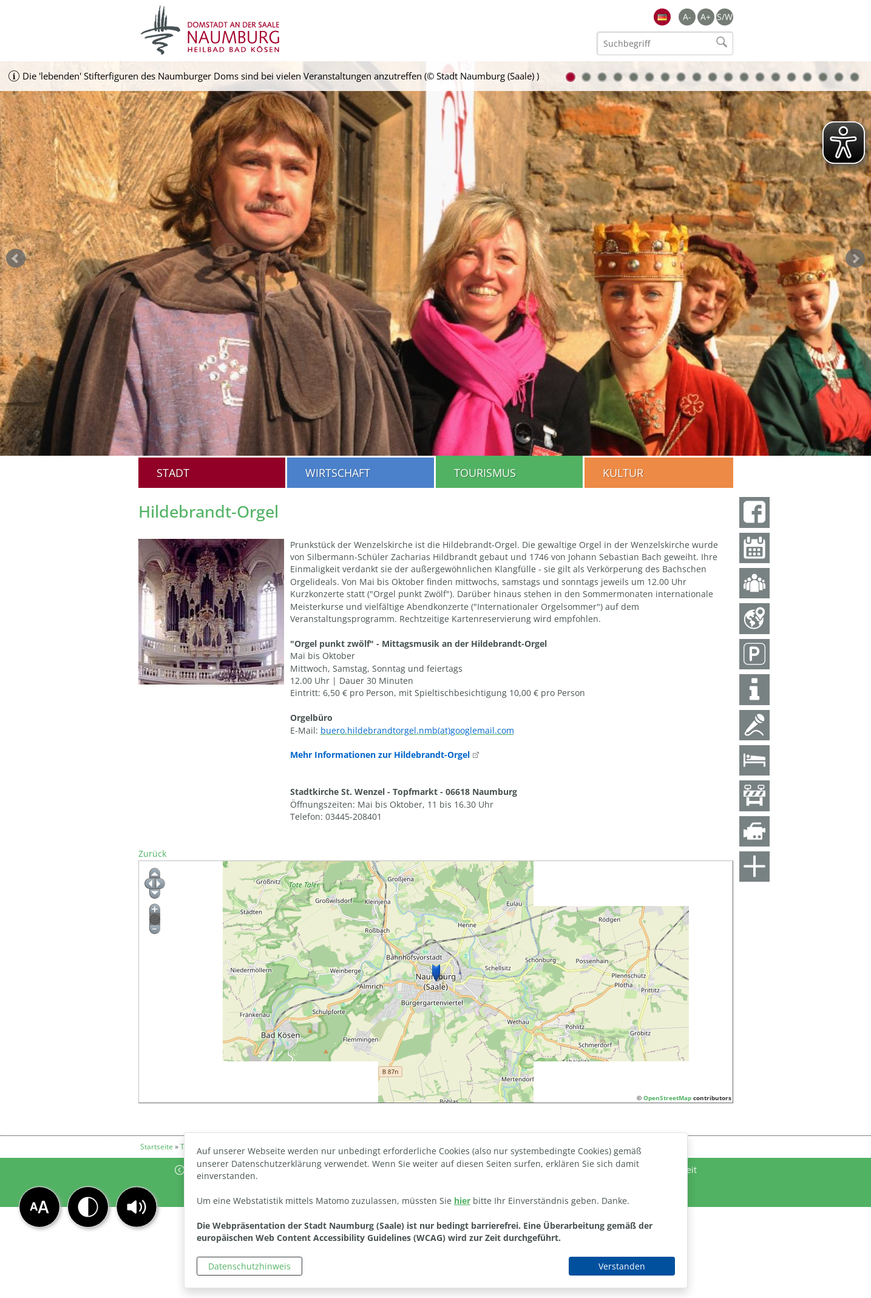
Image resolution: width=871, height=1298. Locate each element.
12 (744, 77)
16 (807, 77)
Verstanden (621, 1266)
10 (712, 77)
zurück (15, 258)
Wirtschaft (337, 472)
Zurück (152, 853)
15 (791, 77)
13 (760, 77)
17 (823, 77)
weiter (855, 258)
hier (462, 1200)
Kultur (623, 472)
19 (854, 77)
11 (728, 77)
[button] (136, 1207)
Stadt (173, 472)
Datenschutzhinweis (249, 1266)
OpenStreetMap (667, 1097)
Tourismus (485, 472)
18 (839, 77)
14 (776, 77)
